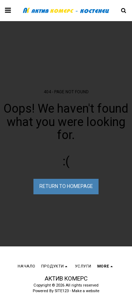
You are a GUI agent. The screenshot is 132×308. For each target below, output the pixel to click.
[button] (8, 10)
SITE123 (62, 291)
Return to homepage (66, 186)
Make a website (85, 291)
